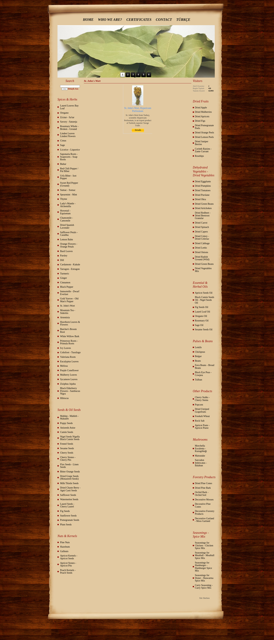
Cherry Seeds (66, 452)
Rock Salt (199, 420)
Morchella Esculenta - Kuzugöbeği (201, 448)
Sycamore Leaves (68, 379)
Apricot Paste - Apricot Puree (202, 426)
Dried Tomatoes (202, 190)
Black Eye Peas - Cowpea (203, 373)
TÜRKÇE (183, 19)
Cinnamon (65, 282)
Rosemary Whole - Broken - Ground (69, 127)
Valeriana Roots (68, 357)
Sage (62, 145)
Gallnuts (64, 551)
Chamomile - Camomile (66, 219)
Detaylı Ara (73, 89)
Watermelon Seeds (69, 499)
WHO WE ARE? (110, 19)
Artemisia (65, 317)
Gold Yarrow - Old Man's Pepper (69, 300)
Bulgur (198, 356)
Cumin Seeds (66, 432)
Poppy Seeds (66, 423)
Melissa (64, 366)
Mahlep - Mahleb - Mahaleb (69, 417)
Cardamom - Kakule (70, 264)
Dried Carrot (201, 222)
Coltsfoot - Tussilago (70, 352)
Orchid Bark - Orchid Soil (201, 493)
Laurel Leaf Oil (202, 311)
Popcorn (199, 404)
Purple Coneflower (69, 370)
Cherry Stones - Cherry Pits (67, 458)
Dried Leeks (201, 247)
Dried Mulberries (203, 112)
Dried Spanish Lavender (67, 226)
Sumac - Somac (67, 190)
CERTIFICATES (138, 19)
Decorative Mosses (204, 499)
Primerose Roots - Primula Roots (69, 342)
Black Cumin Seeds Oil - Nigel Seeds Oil (204, 300)
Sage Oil (199, 325)
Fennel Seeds (66, 444)
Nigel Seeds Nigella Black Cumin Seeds (70, 438)
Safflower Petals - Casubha (69, 233)
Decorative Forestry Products (204, 512)
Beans (198, 360)
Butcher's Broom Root (68, 330)
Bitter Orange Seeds (70, 471)
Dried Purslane (202, 195)
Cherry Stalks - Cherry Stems (202, 398)
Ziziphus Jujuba (68, 384)
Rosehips (199, 156)
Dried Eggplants (203, 181)
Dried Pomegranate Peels (204, 127)
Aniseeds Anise (67, 427)
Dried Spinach (202, 227)
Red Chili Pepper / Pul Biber (69, 170)
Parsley (63, 255)
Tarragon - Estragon (70, 269)
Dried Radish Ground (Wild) (202, 258)
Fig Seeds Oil (201, 307)
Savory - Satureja (68, 121)
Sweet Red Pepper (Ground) (69, 184)
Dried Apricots (202, 116)
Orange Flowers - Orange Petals (68, 245)
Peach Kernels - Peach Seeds (68, 571)
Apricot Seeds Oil (203, 293)
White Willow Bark (69, 336)
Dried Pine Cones (203, 483)
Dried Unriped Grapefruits (202, 410)
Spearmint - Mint (68, 194)
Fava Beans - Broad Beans (204, 366)
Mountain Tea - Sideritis (67, 311)
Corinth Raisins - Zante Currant (203, 150)
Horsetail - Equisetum (65, 212)
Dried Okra (200, 199)
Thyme (63, 199)
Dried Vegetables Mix (203, 269)
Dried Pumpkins (203, 186)
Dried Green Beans (204, 204)
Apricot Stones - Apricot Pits (68, 564)
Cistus (63, 140)
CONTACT (164, 19)
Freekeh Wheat (202, 416)
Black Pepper (66, 287)
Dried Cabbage (202, 243)
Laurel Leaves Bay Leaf (69, 107)
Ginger (63, 278)
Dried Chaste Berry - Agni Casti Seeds (70, 489)
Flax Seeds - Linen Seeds (69, 466)
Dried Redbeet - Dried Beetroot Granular (202, 215)
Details (138, 130)
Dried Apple (201, 107)
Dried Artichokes (203, 208)
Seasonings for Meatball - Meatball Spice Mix (204, 555)
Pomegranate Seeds (69, 520)
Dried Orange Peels (204, 132)
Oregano (64, 113)
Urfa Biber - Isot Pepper (68, 177)
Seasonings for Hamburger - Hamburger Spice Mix (203, 566)
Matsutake (200, 455)
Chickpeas (200, 352)
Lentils (198, 347)
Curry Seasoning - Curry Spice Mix (204, 586)
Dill (62, 260)
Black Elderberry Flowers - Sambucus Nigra (70, 391)
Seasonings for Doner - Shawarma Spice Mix (204, 578)
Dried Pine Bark (203, 488)
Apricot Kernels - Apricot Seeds (68, 557)
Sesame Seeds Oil (203, 329)
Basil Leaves (66, 251)
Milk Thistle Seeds (69, 483)
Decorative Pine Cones (203, 505)
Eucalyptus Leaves (69, 361)
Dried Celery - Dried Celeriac (202, 237)
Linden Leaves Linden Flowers (67, 135)
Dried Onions (201, 252)
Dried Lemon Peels (204, 137)
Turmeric (64, 273)
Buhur (63, 164)
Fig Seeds (65, 511)
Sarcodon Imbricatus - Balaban (201, 463)
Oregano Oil (201, 316)
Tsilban (198, 379)
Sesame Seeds (67, 448)
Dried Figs (200, 121)
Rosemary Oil (201, 320)
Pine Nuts (65, 542)
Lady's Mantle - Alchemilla (67, 205)
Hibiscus (64, 398)
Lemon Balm (66, 239)
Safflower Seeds (68, 495)
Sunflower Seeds (68, 515)
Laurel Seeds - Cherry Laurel (67, 505)
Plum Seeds (66, 524)
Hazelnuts (65, 546)
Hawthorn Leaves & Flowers (70, 323)
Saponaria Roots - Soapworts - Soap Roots (69, 157)
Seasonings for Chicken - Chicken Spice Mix (204, 545)
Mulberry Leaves (68, 374)
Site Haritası (204, 598)
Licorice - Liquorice (70, 149)
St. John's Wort (67, 305)
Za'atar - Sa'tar (67, 117)
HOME (88, 19)
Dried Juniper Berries (201, 143)
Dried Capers (201, 231)
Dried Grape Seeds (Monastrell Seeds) (69, 477)
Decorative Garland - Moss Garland (204, 520)
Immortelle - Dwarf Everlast (69, 293)
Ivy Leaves (65, 348)
